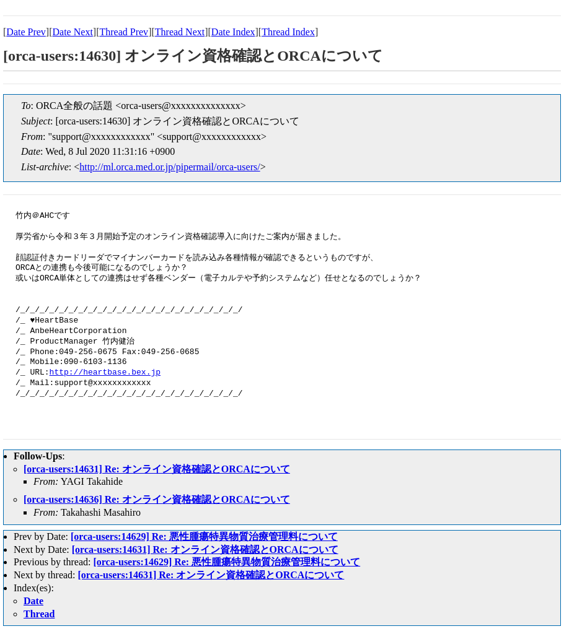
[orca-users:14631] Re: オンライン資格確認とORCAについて (157, 469)
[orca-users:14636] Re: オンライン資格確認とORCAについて (157, 499)
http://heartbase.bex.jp (105, 372)
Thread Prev (123, 32)
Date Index (233, 32)
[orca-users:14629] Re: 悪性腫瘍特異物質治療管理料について (204, 536)
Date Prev (26, 32)
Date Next (73, 32)
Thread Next (180, 32)
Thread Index (288, 32)
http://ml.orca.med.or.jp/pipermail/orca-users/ (169, 167)
